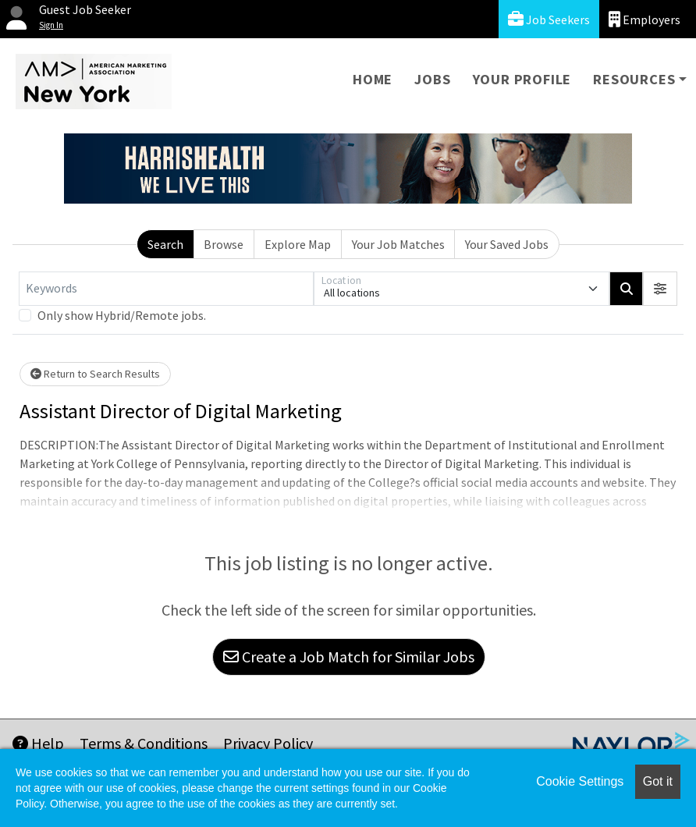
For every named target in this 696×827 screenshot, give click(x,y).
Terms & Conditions (144, 743)
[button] (660, 289)
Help (38, 743)
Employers (644, 19)
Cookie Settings (579, 781)
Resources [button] (634, 79)
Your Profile (522, 79)
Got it (658, 781)
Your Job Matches (398, 244)
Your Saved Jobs (507, 244)
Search (165, 244)
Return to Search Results (95, 374)
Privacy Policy (268, 743)
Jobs (432, 79)
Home (372, 79)
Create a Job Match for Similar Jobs (348, 656)
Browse (223, 244)
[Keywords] (166, 289)
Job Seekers (549, 19)
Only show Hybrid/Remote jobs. (121, 315)
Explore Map (298, 244)
